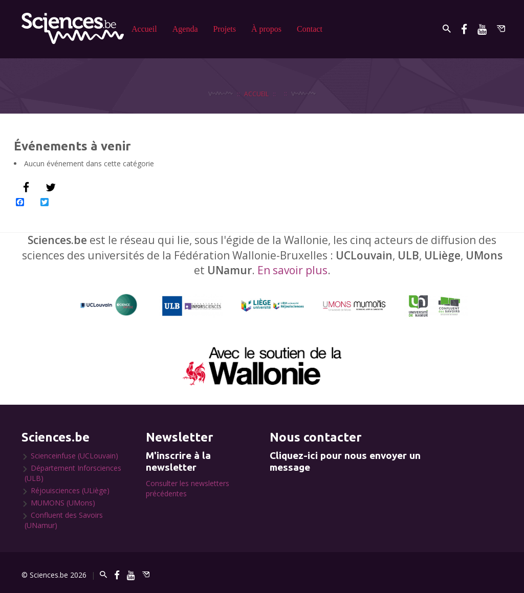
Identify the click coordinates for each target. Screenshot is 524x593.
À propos (266, 29)
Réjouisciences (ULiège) (70, 490)
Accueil (144, 29)
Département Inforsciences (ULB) (73, 473)
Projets (224, 29)
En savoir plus (292, 270)
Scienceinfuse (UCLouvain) (74, 455)
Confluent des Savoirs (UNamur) (64, 520)
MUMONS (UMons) (63, 503)
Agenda (185, 29)
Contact (309, 29)
